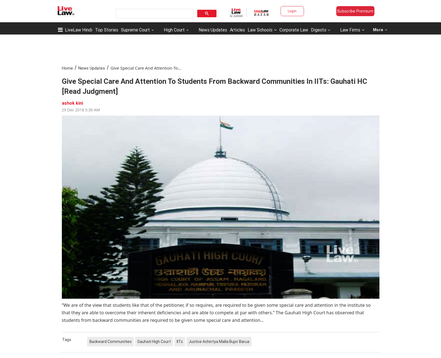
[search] (154, 14)
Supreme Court (135, 30)
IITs (180, 341)
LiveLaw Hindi (78, 30)
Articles (237, 30)
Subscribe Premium (355, 11)
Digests (318, 30)
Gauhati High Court (154, 341)
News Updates (213, 30)
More (380, 29)
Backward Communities (110, 341)
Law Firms (352, 30)
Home (67, 68)
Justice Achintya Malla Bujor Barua (219, 341)
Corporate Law (293, 30)
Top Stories (106, 30)
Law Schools (262, 30)
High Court (174, 30)
